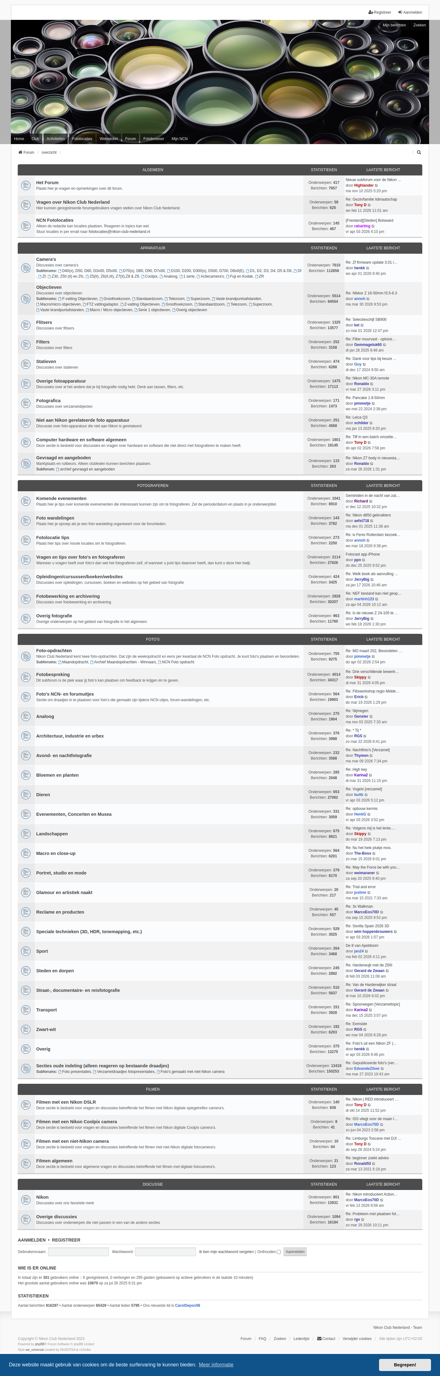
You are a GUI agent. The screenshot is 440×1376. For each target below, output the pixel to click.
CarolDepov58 (187, 1305)
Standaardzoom (147, 299)
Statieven (46, 361)
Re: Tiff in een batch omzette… (371, 437)
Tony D (360, 205)
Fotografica (48, 400)
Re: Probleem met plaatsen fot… (373, 1214)
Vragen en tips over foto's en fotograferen (80, 557)
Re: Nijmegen (357, 711)
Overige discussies (56, 1216)
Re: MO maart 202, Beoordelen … (374, 651)
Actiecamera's (210, 276)
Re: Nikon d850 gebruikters (368, 515)
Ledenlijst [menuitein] (301, 1339)
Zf (42, 276)
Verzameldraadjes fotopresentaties (124, 1071)
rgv (357, 1219)
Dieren (43, 794)
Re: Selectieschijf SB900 (366, 319)
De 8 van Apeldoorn (362, 945)
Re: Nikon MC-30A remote (367, 378)
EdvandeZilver (367, 1068)
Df (297, 271)
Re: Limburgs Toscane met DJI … (373, 1138)
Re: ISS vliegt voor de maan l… (372, 1119)
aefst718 (361, 521)
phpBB (39, 1344)
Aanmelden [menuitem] (410, 12)
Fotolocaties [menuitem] (82, 139)
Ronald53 (362, 1163)
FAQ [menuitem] (262, 1339)
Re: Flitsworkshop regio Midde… (373, 691)
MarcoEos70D (366, 912)
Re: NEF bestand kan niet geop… (373, 593)
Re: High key (356, 769)
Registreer (66, 1239)
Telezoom (174, 299)
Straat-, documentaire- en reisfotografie (78, 990)
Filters (42, 341)
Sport (42, 951)
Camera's (46, 259)
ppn (357, 560)
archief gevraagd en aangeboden (85, 469)
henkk (359, 268)
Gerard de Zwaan (369, 971)
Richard (361, 501)
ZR (259, 276)
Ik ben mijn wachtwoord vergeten (226, 1252)
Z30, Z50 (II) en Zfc (66, 276)
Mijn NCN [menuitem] (180, 139)
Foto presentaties (74, 1071)
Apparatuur (152, 248)
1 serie (187, 276)
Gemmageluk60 (368, 345)
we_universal (34, 1349)
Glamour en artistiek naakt (64, 892)
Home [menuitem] (19, 139)
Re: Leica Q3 (357, 417)
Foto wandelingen (55, 517)
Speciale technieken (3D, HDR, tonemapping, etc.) (89, 931)
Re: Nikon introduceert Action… (372, 1194)
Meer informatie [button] (216, 1364)
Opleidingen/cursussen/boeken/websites (79, 576)
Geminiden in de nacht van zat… (373, 495)
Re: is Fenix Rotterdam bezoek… (373, 535)
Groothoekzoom (115, 299)
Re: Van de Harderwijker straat (371, 985)
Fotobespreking (53, 674)
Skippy (360, 677)
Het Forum (47, 182)
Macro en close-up (55, 853)
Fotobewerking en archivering (68, 596)
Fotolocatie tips (52, 537)
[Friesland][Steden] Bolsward (369, 220)
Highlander (364, 185)
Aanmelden (31, 1239)
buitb (358, 794)
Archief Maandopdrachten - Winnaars (123, 662)
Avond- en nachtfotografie (64, 755)
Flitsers (44, 322)
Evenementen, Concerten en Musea (73, 814)
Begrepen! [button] (405, 1364)
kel (356, 325)
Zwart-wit (46, 1029)
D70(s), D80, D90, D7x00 (142, 271)
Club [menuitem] (35, 139)
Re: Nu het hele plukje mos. (368, 848)
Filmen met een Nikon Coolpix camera (76, 1121)
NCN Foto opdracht (176, 662)
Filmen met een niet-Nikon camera (72, 1141)
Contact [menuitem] (326, 1338)
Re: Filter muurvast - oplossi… (371, 339)
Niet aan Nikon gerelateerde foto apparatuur (82, 420)
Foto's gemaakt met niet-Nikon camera (191, 1071)
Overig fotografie (54, 615)
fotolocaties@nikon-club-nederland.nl (119, 231)
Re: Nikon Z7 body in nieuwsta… (373, 458)
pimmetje (362, 403)
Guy (357, 364)
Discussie (153, 1184)
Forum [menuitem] (130, 139)
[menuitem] (419, 152)
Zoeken (420, 25)
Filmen (153, 1089)
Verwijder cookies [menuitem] (357, 1339)
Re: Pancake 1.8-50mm (365, 398)
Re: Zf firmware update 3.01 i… (372, 262)
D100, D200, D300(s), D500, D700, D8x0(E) (205, 271)
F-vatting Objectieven (77, 299)
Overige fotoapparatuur (61, 381)
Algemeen (152, 170)
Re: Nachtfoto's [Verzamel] (368, 750)
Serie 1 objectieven (152, 310)
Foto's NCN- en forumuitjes (65, 694)
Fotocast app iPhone (363, 554)
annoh (359, 299)
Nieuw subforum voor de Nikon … (373, 180)
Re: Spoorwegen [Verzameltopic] (373, 1004)
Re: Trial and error (361, 887)
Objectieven (49, 287)
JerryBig (361, 579)
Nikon (42, 1197)
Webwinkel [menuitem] (109, 139)
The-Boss (362, 853)
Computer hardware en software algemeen (81, 439)
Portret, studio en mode (61, 872)
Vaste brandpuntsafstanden (236, 299)
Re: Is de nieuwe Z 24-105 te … (372, 613)
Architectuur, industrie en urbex (70, 735)
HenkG (360, 814)
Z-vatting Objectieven (140, 304)
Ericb (359, 697)
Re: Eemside (356, 1024)
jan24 (359, 951)
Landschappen (52, 833)
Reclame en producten (60, 912)
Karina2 (361, 775)
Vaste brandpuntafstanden (60, 310)
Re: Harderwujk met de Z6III (369, 965)
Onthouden (269, 1252)
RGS (358, 736)
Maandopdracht (73, 662)
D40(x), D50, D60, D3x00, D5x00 (87, 271)
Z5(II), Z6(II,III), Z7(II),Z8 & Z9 (112, 276)
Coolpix (149, 276)
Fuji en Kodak (239, 276)
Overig (43, 1049)
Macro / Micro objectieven (109, 310)
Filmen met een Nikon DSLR (66, 1102)
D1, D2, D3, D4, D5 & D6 (268, 271)
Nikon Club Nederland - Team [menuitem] (397, 1327)
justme (360, 892)
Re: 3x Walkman (359, 906)
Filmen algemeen (54, 1160)
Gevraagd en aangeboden (63, 457)
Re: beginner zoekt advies (367, 1158)
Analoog (168, 276)
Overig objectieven (189, 310)
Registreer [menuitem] (379, 12)
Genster (361, 716)
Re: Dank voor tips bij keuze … (371, 358)
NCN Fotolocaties (54, 220)
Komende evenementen (61, 498)
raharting (362, 226)
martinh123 (364, 599)
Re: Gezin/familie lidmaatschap (371, 199)
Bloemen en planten (57, 775)
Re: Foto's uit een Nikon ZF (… (371, 1043)
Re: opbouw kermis (362, 808)
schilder (361, 423)
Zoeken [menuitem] (280, 1339)
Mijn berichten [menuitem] (394, 25)
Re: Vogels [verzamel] (364, 789)
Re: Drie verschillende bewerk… (372, 672)
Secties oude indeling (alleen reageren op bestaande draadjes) (102, 1065)
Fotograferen (153, 486)
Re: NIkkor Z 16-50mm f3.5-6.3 (371, 293)
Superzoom (198, 299)
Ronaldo (361, 384)
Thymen (361, 755)
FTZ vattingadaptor (100, 304)
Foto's (153, 639)
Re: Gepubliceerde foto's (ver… (372, 1063)
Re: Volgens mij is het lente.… (371, 828)
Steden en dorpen (55, 970)
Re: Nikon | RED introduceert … (372, 1099)
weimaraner (364, 873)
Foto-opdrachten (54, 650)
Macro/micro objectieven (58, 304)
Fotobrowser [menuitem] (153, 139)
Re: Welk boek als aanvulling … (372, 574)
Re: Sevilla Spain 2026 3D (367, 926)
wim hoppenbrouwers (373, 931)
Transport (46, 1009)
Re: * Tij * (353, 730)
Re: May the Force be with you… (373, 867)
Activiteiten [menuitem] (56, 139)
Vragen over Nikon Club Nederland (73, 202)
